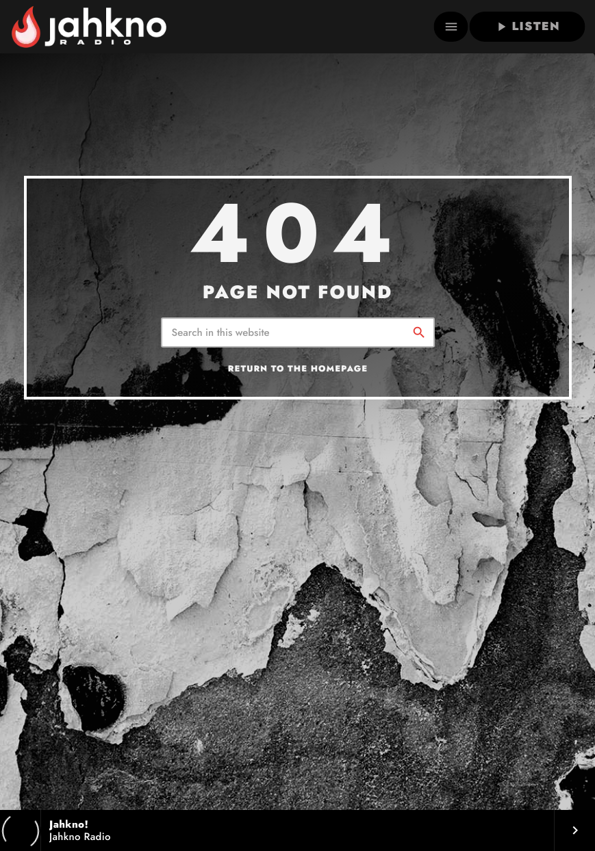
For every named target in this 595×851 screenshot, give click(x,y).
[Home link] (88, 27)
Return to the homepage (298, 369)
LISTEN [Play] (527, 26)
